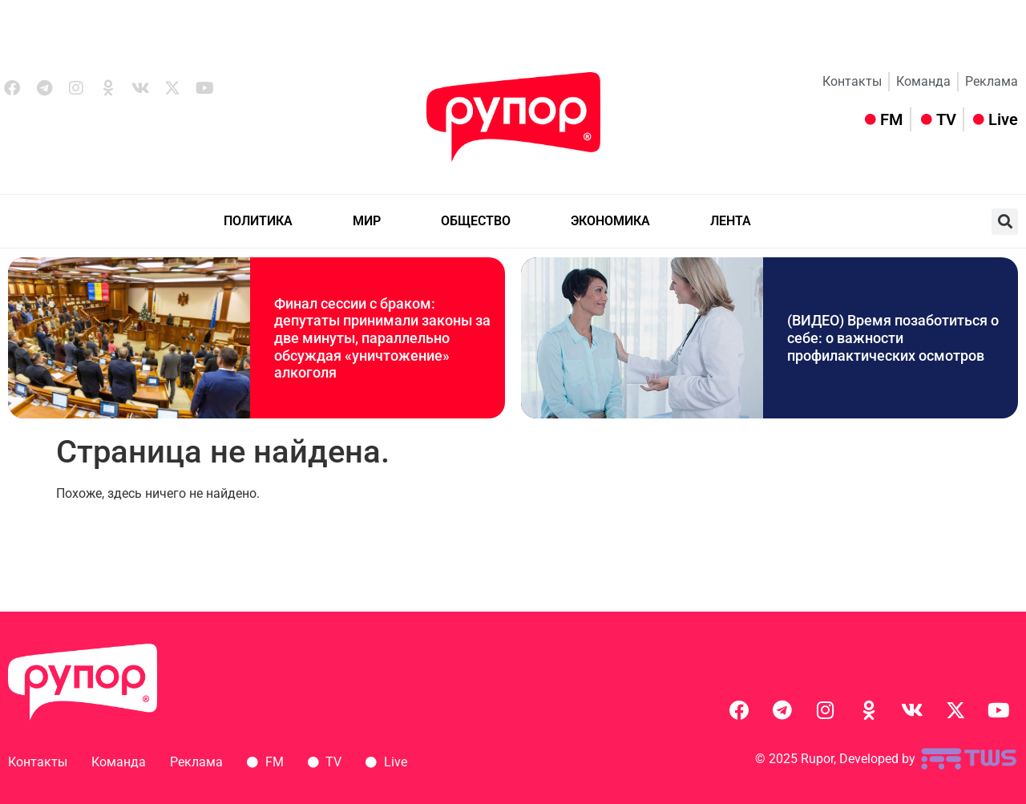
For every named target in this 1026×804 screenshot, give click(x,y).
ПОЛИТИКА (258, 220)
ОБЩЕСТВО (476, 220)
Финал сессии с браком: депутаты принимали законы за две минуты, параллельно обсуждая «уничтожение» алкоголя (382, 338)
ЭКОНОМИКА (610, 220)
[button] (1005, 221)
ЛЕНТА (730, 220)
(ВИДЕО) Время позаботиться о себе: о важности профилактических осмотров (893, 337)
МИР (367, 220)
